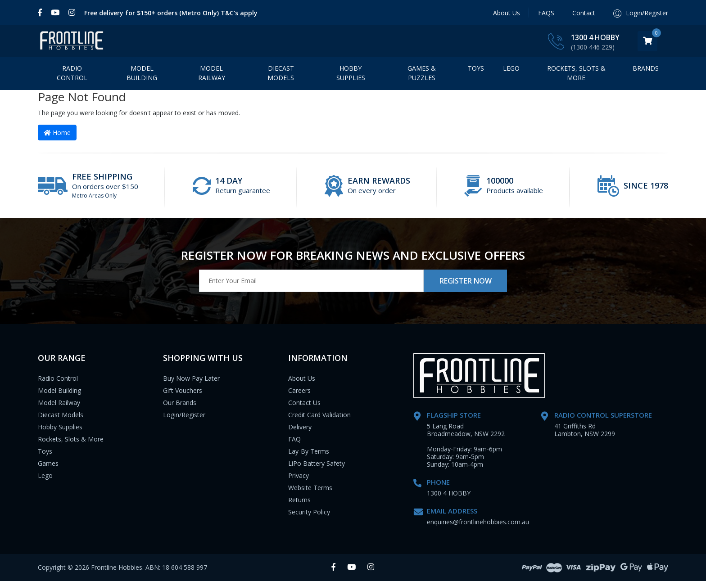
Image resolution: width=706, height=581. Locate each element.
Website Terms (310, 487)
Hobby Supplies (350, 73)
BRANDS (646, 68)
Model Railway (211, 73)
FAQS (546, 13)
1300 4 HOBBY (595, 37)
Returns (299, 499)
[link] (42, 13)
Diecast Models (280, 73)
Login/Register (184, 414)
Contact (583, 13)
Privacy (298, 475)
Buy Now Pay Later (191, 378)
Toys (476, 68)
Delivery (300, 427)
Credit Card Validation (319, 414)
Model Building (142, 73)
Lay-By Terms (308, 451)
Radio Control (72, 73)
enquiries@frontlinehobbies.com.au (478, 522)
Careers (299, 390)
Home (57, 132)
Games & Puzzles (421, 73)
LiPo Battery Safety (316, 463)
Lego (45, 475)
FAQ (294, 439)
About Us (506, 13)
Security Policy (309, 512)
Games (48, 463)
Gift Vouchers (182, 390)
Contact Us (304, 402)
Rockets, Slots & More (576, 73)
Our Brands (179, 402)
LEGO (511, 68)
